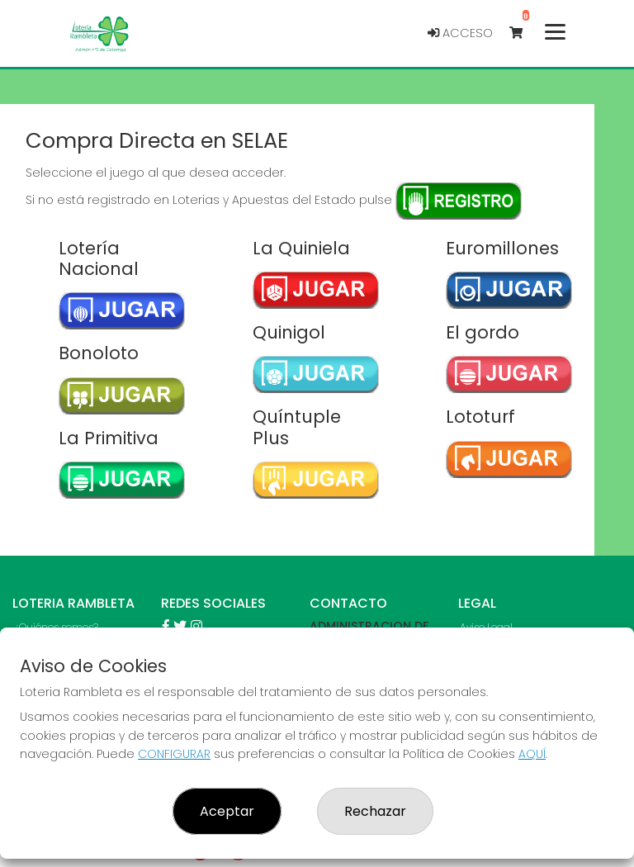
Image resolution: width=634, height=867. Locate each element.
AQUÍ (532, 754)
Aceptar (227, 811)
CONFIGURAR (174, 754)
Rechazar (375, 811)
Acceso (460, 33)
